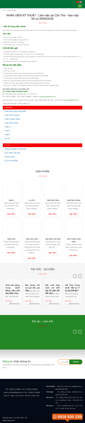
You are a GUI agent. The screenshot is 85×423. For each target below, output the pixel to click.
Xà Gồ (7, 138)
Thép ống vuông (73, 200)
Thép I (7, 131)
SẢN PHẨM (8, 107)
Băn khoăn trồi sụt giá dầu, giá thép (32, 287)
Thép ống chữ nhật (53, 239)
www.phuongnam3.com (47, 96)
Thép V (7, 134)
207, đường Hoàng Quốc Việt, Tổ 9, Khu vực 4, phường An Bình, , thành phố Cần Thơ (68, 400)
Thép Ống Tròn (11, 123)
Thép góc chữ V (32, 239)
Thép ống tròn (53, 200)
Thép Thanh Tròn (12, 119)
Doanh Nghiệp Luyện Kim (15, 149)
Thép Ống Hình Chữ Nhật (15, 111)
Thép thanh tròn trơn (74, 240)
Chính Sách (9, 157)
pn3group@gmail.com (70, 100)
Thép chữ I (11, 239)
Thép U (7, 127)
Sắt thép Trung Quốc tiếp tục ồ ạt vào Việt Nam (72, 287)
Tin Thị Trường (11, 161)
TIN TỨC (7, 145)
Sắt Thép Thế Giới (12, 153)
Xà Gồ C (32, 200)
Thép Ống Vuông (11, 115)
